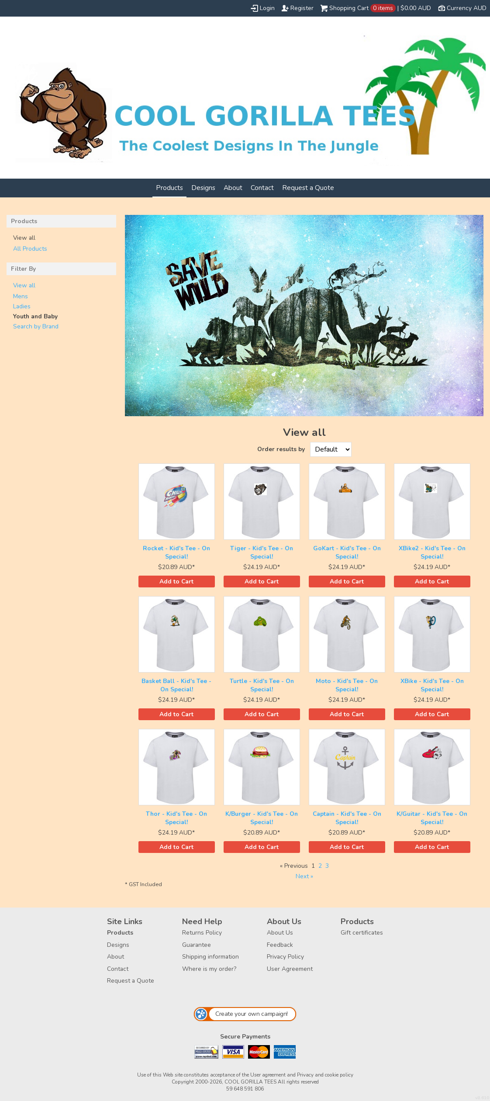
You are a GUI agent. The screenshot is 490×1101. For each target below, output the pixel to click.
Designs (203, 187)
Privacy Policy (285, 957)
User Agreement (290, 969)
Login (267, 8)
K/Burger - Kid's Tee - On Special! (261, 818)
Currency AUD (467, 8)
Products (169, 187)
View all (24, 285)
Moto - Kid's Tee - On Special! (347, 685)
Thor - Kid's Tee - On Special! (176, 818)
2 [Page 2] (320, 866)
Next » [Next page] (304, 876)
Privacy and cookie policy (325, 1074)
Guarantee (196, 945)
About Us (280, 932)
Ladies (22, 306)
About (233, 187)
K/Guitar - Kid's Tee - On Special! (432, 818)
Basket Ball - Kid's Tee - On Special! (176, 685)
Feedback (280, 945)
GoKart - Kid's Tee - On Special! (347, 552)
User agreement (268, 1074)
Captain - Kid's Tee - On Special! (347, 818)
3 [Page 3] (327, 866)
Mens (20, 296)
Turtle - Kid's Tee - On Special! (262, 685)
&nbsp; (176, 501)
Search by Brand (36, 326)
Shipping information (210, 957)
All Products (30, 249)
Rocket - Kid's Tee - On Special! (176, 552)
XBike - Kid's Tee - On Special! (432, 685)
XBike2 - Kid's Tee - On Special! (432, 552)
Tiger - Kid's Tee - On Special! (261, 552)
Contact (262, 187)
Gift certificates (362, 932)
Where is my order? (209, 969)
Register (302, 8)
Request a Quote (308, 187)
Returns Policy (202, 932)
